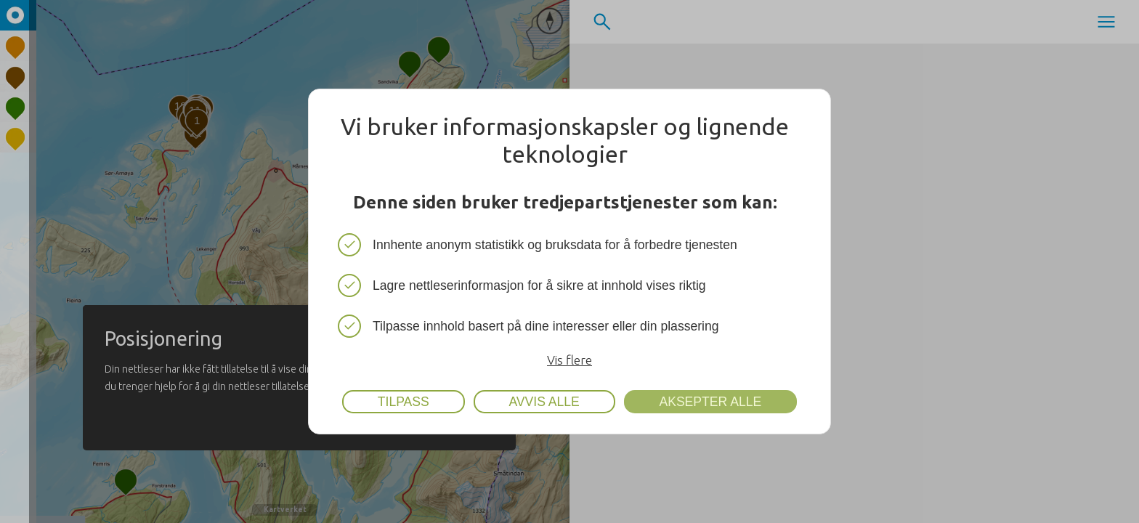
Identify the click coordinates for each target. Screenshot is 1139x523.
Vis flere (569, 360)
